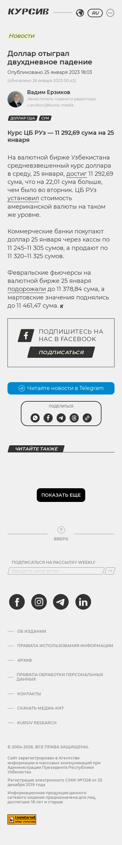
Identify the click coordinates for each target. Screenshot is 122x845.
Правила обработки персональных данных (60, 677)
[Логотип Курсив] (28, 11)
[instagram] (39, 602)
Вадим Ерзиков (48, 92)
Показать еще (61, 495)
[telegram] (61, 602)
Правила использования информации (65, 646)
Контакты (29, 694)
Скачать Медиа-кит (40, 708)
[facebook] (17, 602)
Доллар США (22, 118)
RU (95, 13)
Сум (45, 118)
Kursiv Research (37, 723)
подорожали (26, 289)
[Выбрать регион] (80, 13)
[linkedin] (83, 602)
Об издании (31, 631)
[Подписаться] (110, 571)
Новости (21, 35)
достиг (76, 173)
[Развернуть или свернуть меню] (110, 13)
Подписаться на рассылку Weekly (53, 562)
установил (23, 198)
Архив (24, 660)
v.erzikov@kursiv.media (50, 105)
